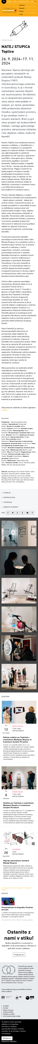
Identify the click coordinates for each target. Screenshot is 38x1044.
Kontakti (15, 1)
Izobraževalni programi (24, 1)
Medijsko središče (9, 1014)
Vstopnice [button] (7, 502)
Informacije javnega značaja (11, 1016)
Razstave (22, 5)
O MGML (9, 1)
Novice (21, 11)
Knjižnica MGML (8, 1012)
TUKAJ (4, 410)
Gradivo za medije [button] (10, 507)
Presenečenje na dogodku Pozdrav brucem (17, 908)
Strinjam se (7, 1038)
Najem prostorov (8, 1010)
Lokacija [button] (6, 493)
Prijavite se (19, 955)
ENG (32, 1)
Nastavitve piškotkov (9, 1041)
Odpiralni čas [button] (8, 497)
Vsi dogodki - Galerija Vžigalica (12, 888)
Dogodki (21, 8)
